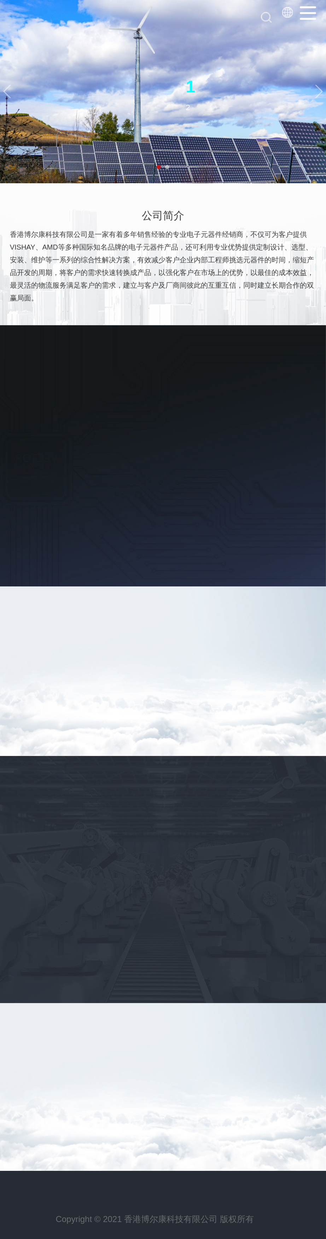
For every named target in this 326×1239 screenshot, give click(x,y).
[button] (7, 91)
